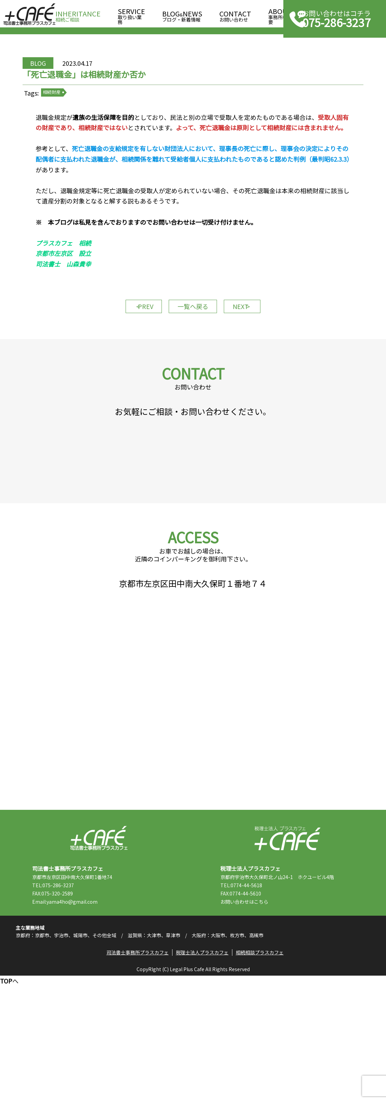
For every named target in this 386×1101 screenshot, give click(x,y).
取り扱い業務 (131, 14)
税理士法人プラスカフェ (287, 949)
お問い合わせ (235, 14)
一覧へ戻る (193, 355)
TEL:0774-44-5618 (255, 995)
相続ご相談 (78, 14)
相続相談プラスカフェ (263, 1075)
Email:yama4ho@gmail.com (78, 1012)
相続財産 (71, 116)
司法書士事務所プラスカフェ (29, 14)
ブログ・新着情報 (182, 14)
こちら (275, 1012)
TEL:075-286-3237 (67, 995)
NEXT (251, 355)
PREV (135, 355)
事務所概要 (280, 14)
